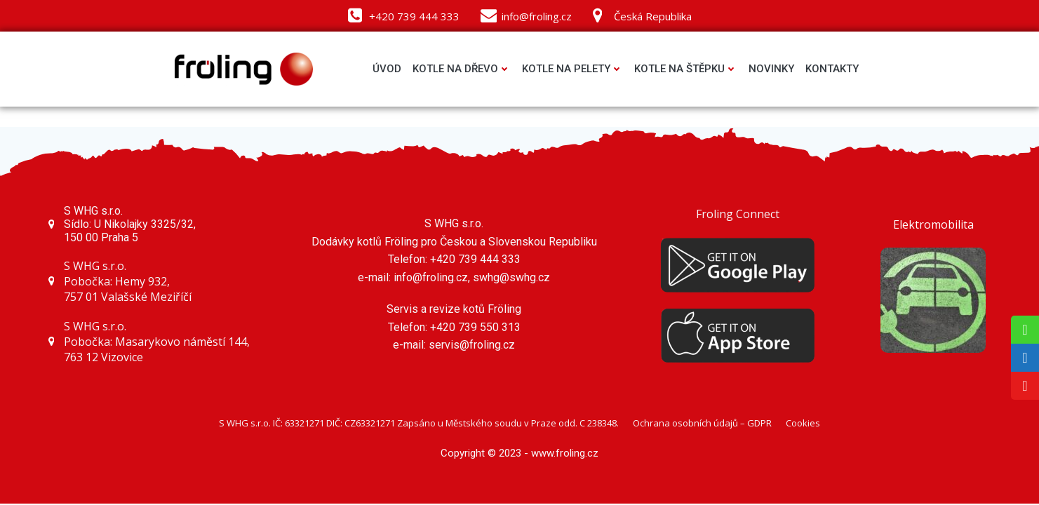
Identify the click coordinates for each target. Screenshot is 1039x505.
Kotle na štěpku (685, 68)
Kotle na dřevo (462, 68)
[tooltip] (1025, 330)
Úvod (387, 68)
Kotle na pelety (572, 68)
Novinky (771, 68)
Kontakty (832, 68)
